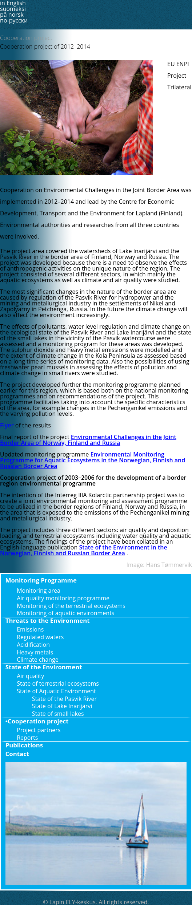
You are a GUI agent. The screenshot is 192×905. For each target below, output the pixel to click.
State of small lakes (58, 714)
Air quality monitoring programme (63, 598)
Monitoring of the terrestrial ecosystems (71, 606)
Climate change (38, 659)
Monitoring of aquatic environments (65, 613)
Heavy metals (35, 652)
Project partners (38, 730)
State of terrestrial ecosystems (58, 683)
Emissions (30, 629)
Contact (17, 754)
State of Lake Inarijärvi (62, 706)
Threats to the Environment (47, 620)
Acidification (33, 645)
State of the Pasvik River (64, 699)
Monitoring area (38, 590)
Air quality (30, 676)
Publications (24, 745)
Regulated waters (40, 637)
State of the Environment (43, 667)
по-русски (14, 20)
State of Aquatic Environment (56, 691)
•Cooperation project (37, 721)
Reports (27, 738)
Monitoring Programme (41, 580)
